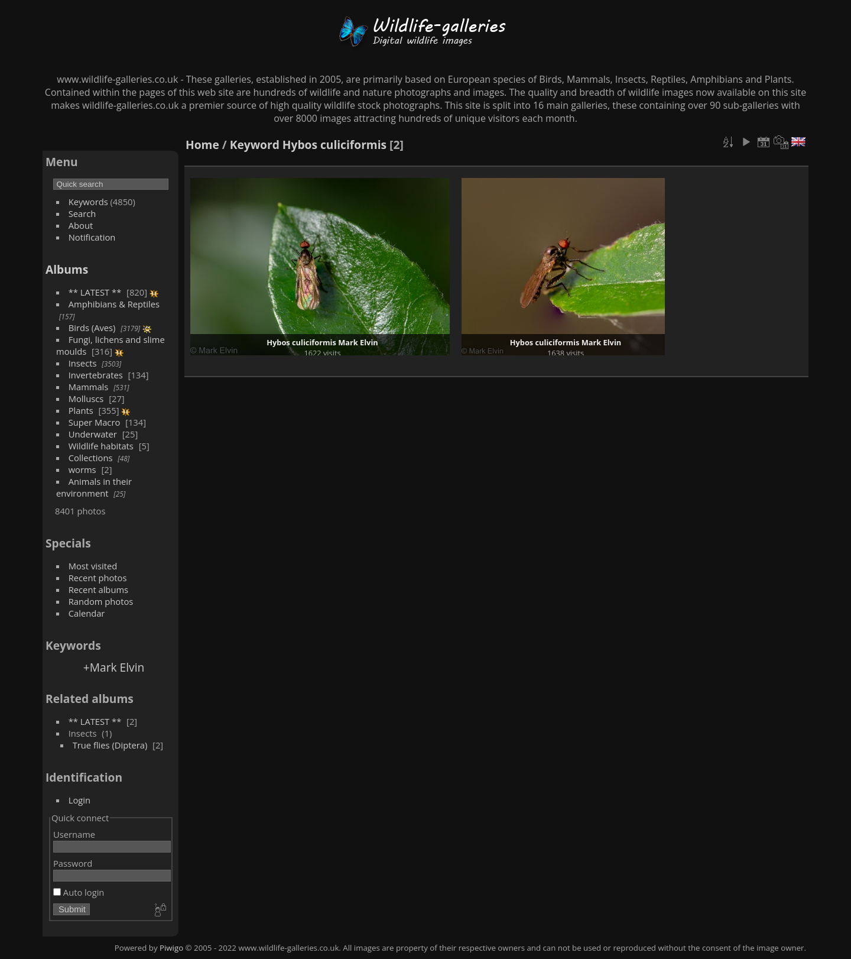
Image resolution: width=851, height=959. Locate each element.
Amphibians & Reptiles (114, 304)
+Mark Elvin (114, 667)
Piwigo (171, 947)
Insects (83, 363)
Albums (67, 269)
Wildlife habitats (101, 446)
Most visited (93, 566)
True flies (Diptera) (110, 745)
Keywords (88, 202)
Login (79, 800)
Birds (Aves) (92, 327)
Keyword (255, 145)
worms (82, 469)
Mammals (89, 387)
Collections (91, 458)
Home (202, 145)
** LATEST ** (95, 292)
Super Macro (95, 422)
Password (72, 863)
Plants (81, 410)
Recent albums (98, 589)
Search (82, 213)
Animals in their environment (94, 487)
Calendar (87, 613)
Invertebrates (96, 375)
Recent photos (98, 578)
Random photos (101, 601)
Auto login (78, 892)
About (81, 225)
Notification (92, 237)
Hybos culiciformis (334, 145)
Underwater (93, 434)
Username (74, 834)
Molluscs (86, 398)
